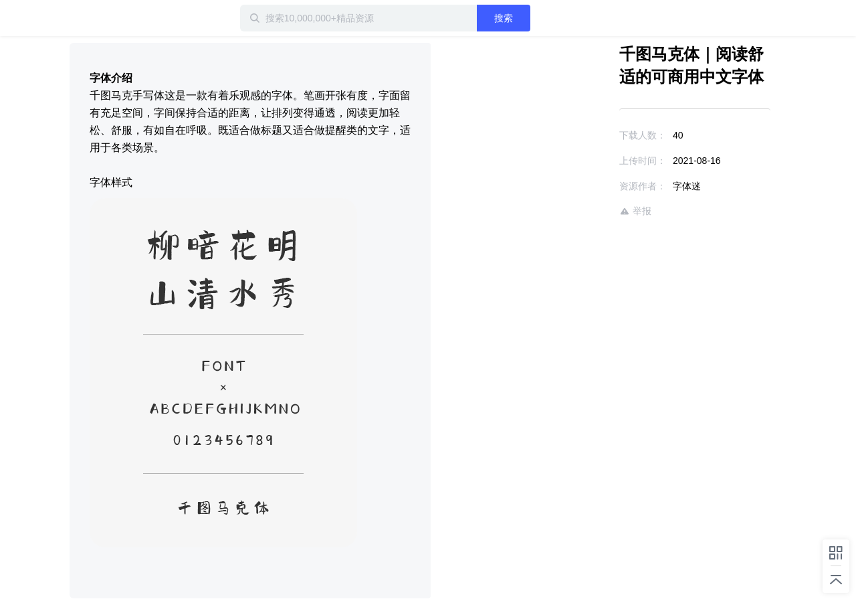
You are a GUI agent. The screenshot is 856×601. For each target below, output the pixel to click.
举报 (635, 211)
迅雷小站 (140, 18)
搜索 (503, 18)
